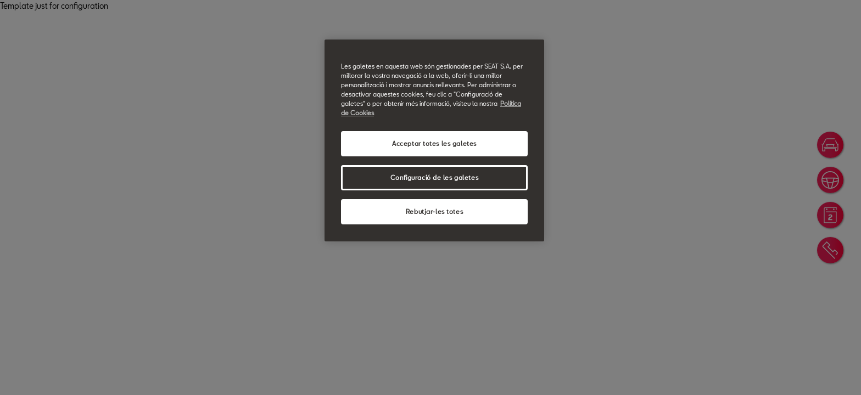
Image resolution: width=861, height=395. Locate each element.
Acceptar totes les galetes (434, 143)
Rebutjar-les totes (434, 211)
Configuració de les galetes (434, 177)
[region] (434, 140)
